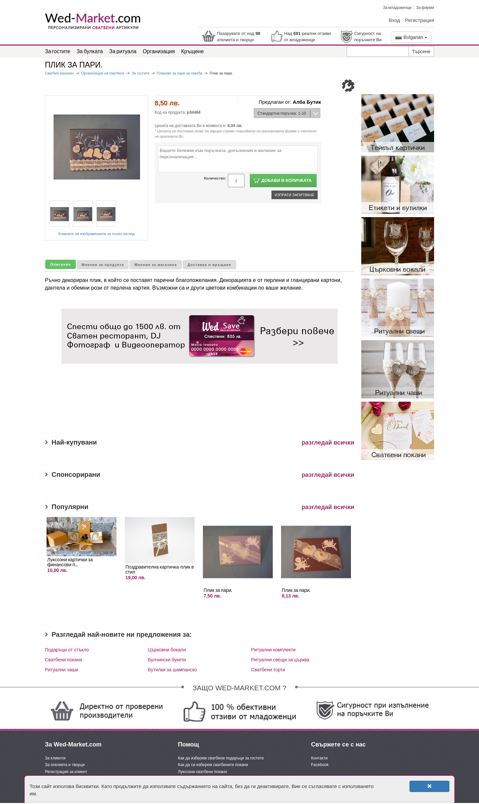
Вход (394, 20)
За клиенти (55, 758)
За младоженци (397, 7)
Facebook (320, 764)
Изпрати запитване (294, 195)
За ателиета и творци (64, 764)
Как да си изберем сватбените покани (213, 764)
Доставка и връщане (209, 265)
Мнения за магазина (155, 265)
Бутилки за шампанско (172, 669)
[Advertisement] (183, 403)
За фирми (425, 7)
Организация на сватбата (102, 73)
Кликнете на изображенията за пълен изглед (97, 234)
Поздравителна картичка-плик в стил (159, 569)
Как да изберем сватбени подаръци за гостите (221, 758)
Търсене (421, 51)
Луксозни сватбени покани (202, 771)
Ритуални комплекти (273, 649)
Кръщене (192, 51)
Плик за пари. (218, 590)
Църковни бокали (167, 649)
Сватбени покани (63, 659)
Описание (60, 264)
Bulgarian (411, 37)
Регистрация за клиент (66, 771)
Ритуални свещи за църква (280, 659)
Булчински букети (167, 659)
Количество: (215, 178)
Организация (159, 51)
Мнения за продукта (102, 265)
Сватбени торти (268, 669)
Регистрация (419, 20)
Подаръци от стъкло (67, 649)
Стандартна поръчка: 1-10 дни (280, 114)
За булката (90, 51)
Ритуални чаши (61, 669)
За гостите (57, 51)
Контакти (319, 758)
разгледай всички (328, 442)
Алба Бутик (307, 102)
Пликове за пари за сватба (180, 73)
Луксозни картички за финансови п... (70, 562)
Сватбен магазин (60, 73)
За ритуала (122, 51)
